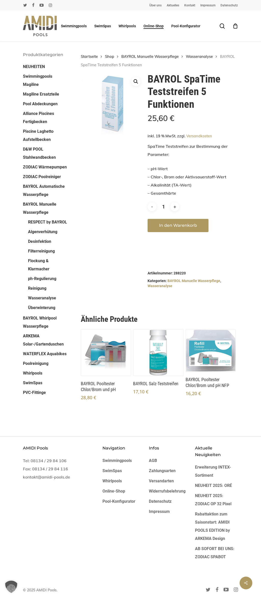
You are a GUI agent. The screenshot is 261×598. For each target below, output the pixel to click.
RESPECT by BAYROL (47, 222)
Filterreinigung (41, 251)
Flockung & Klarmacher (38, 264)
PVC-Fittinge (34, 392)
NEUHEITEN (34, 66)
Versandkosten (199, 136)
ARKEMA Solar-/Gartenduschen (43, 340)
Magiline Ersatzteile (41, 94)
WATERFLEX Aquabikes (45, 353)
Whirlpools (32, 373)
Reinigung (37, 288)
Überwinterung (41, 307)
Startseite (89, 56)
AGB (153, 460)
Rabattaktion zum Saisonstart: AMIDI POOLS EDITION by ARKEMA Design (212, 526)
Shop (109, 56)
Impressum (159, 511)
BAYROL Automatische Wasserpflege (44, 190)
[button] (135, 81)
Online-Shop (113, 491)
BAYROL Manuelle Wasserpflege (39, 208)
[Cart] (235, 26)
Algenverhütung (42, 231)
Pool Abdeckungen (40, 103)
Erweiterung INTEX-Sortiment (213, 471)
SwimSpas (32, 382)
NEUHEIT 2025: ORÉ (213, 485)
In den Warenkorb (178, 225)
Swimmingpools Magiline (37, 80)
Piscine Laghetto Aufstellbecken (38, 135)
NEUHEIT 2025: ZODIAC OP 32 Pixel (213, 499)
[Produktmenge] (163, 206)
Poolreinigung (35, 363)
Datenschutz (160, 501)
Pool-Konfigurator (118, 501)
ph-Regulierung (42, 278)
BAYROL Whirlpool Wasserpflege (40, 322)
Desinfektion (39, 241)
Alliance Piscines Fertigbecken (38, 117)
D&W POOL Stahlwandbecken (39, 153)
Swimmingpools (117, 460)
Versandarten (161, 481)
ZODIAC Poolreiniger (42, 176)
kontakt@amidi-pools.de (46, 477)
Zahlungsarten (162, 470)
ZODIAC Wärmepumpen (45, 167)
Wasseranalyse (42, 298)
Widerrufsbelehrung (167, 491)
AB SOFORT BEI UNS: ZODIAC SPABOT (214, 552)
